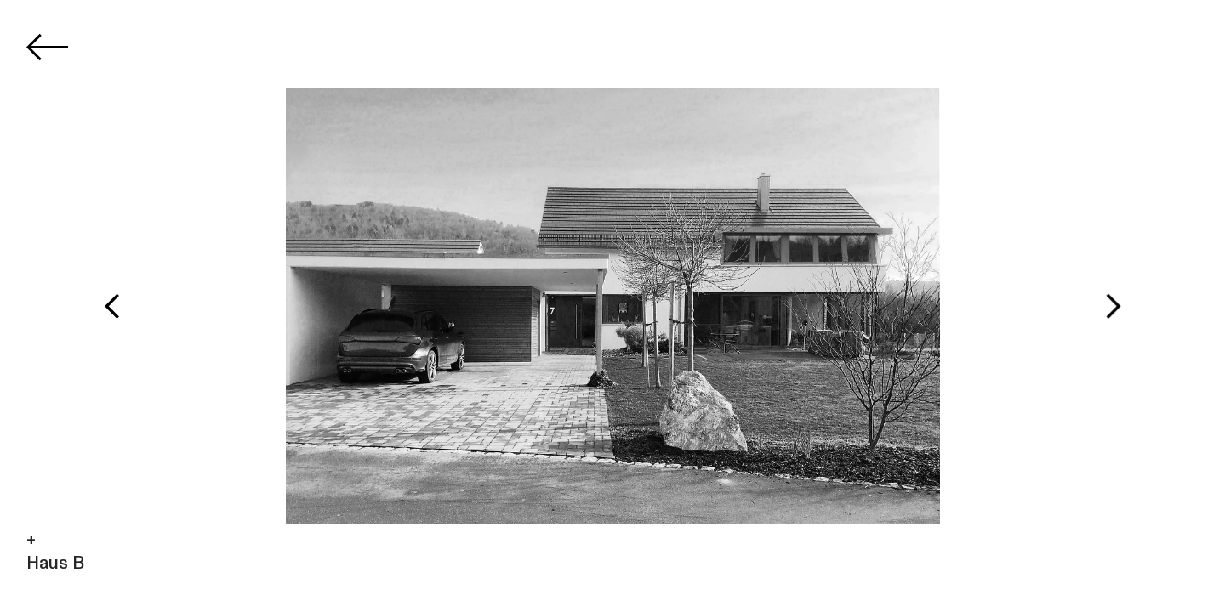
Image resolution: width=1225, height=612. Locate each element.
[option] (612, 306)
